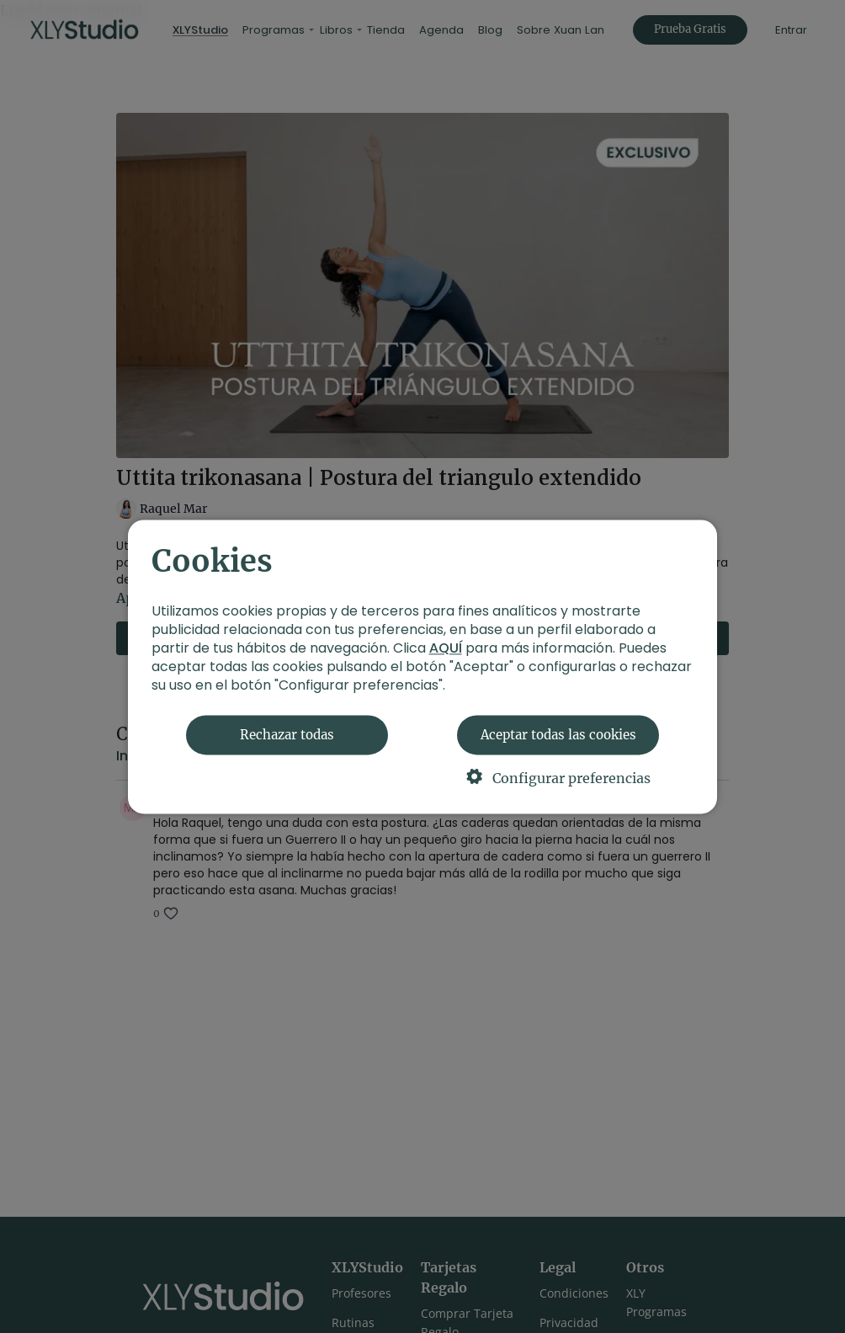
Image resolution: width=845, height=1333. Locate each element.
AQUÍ (445, 648)
